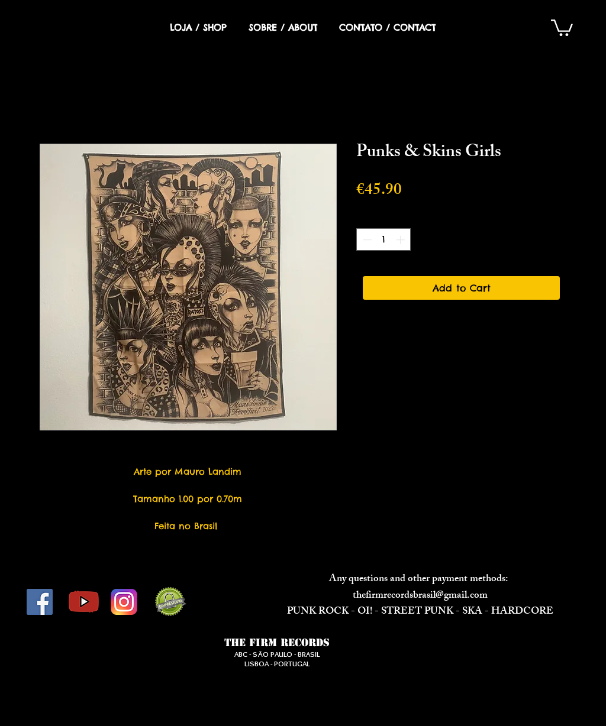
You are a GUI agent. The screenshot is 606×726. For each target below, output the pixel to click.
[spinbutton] (384, 240)
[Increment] (402, 240)
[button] (562, 27)
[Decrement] (366, 240)
